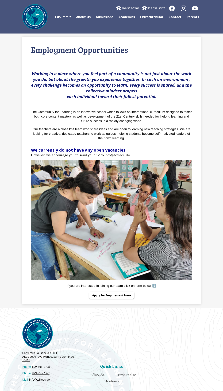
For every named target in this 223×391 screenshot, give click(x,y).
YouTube (195, 9)
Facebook (172, 9)
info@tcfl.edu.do (117, 155)
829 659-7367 (153, 8)
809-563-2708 (127, 8)
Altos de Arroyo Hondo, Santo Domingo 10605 (48, 356)
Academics (112, 381)
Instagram (183, 9)
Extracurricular (126, 375)
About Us (98, 374)
